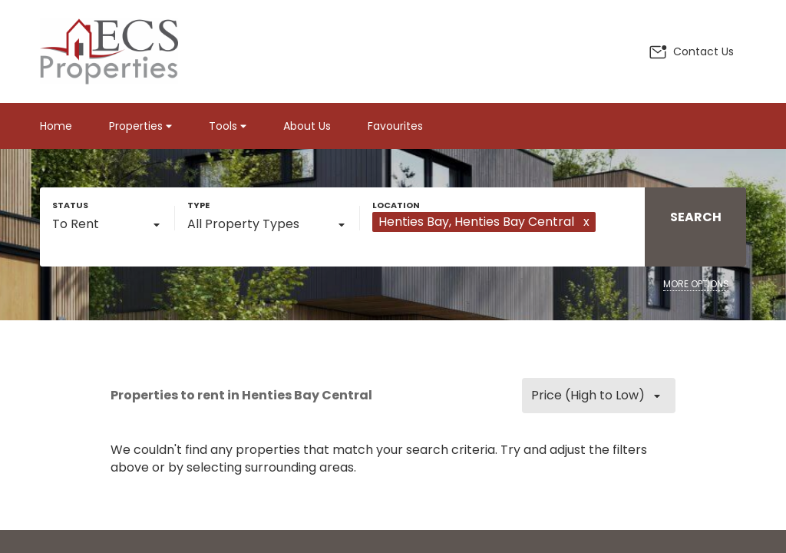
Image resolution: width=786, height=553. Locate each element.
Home (56, 126)
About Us (307, 126)
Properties (140, 126)
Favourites (395, 126)
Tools (227, 126)
